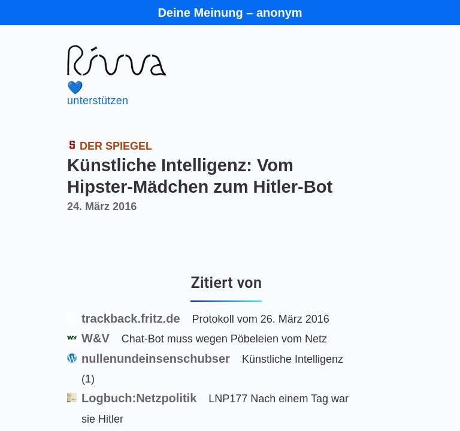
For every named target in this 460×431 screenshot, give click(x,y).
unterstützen (209, 93)
